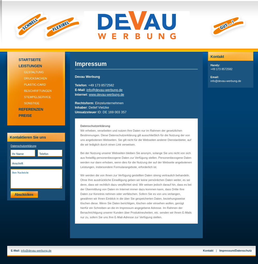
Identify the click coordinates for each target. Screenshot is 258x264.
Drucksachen (35, 78)
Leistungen (30, 66)
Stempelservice (37, 97)
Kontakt (208, 250)
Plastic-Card (35, 84)
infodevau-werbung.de (105, 90)
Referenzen (31, 109)
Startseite (30, 60)
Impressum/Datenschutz (235, 250)
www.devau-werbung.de (106, 94)
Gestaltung (34, 72)
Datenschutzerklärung (23, 146)
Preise (25, 116)
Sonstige (32, 103)
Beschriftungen (38, 90)
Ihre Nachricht (36, 178)
